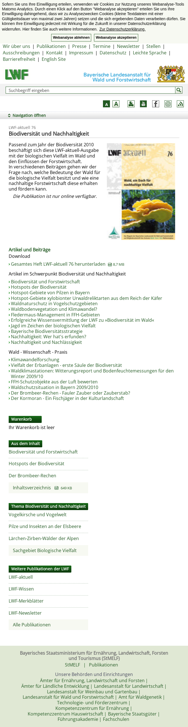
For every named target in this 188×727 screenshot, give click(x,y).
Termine (102, 46)
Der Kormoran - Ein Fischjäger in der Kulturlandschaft (67, 398)
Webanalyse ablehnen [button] (71, 38)
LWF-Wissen (21, 589)
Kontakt (54, 53)
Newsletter (128, 46)
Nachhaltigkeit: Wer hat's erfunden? (48, 337)
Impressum (81, 53)
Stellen (153, 46)
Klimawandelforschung (35, 359)
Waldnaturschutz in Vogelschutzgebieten (54, 303)
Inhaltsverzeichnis (42, 488)
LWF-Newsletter (25, 613)
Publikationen (51, 46)
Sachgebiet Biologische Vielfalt (45, 550)
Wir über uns (16, 46)
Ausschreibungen (21, 53)
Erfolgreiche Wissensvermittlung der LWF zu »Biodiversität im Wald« (82, 320)
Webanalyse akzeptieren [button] (116, 38)
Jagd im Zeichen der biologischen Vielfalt (53, 326)
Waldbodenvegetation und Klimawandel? (54, 309)
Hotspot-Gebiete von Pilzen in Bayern (50, 293)
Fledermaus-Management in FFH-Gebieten (55, 315)
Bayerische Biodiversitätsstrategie (47, 331)
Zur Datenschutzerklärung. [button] (122, 29)
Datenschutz (113, 53)
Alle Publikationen (32, 625)
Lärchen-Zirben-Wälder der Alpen (44, 538)
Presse (79, 46)
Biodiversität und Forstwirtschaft (45, 282)
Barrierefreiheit (19, 59)
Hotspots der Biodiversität (39, 287)
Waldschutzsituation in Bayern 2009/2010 (54, 387)
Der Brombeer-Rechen (32, 476)
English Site (54, 59)
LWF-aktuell (21, 577)
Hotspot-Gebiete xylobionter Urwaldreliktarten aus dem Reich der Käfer (86, 298)
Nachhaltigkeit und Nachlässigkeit (46, 342)
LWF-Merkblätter (26, 601)
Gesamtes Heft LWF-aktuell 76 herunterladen (67, 264)
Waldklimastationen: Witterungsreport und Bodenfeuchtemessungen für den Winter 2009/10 (92, 373)
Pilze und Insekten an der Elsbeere (45, 526)
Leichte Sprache (149, 53)
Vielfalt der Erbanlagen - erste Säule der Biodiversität (66, 365)
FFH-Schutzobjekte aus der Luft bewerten (54, 382)
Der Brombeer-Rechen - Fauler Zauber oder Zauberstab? (70, 393)
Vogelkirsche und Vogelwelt (38, 514)
